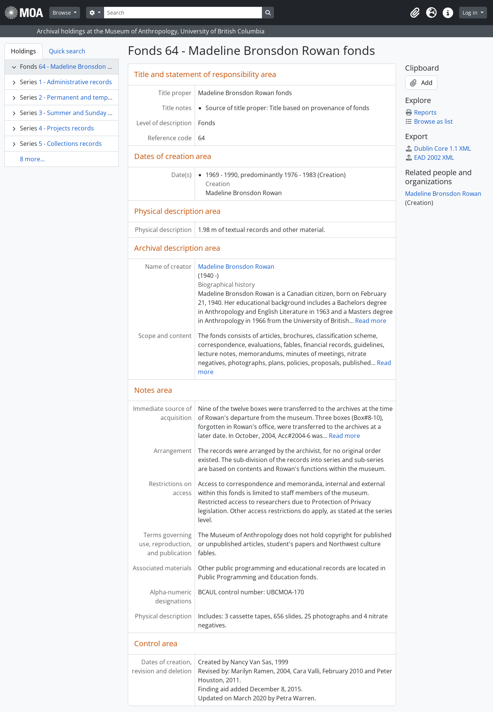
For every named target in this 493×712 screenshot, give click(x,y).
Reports (421, 112)
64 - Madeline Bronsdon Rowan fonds (91, 66)
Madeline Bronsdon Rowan (236, 266)
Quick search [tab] (67, 51)
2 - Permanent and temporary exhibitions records (109, 97)
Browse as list (429, 121)
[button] (415, 13)
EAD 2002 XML (429, 157)
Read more (370, 321)
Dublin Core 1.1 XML (438, 148)
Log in (471, 12)
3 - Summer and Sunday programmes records (104, 113)
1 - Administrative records (75, 82)
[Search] (183, 12)
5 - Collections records (70, 143)
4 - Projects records (66, 128)
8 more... (32, 159)
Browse (63, 12)
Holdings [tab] (23, 51)
